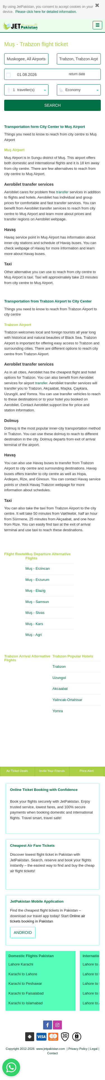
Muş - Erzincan (37, 568)
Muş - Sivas (35, 613)
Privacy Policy (77, 1048)
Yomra (58, 711)
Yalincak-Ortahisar (67, 700)
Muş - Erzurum (37, 580)
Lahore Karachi (20, 964)
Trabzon (59, 666)
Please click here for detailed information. (46, 12)
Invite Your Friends (52, 771)
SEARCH (52, 105)
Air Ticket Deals (17, 771)
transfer (62, 192)
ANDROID (23, 932)
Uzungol (59, 678)
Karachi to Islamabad (25, 1003)
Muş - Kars (34, 624)
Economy (73, 90)
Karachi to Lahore (22, 974)
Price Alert (87, 771)
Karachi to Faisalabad (26, 993)
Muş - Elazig (35, 590)
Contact (52, 1053)
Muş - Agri (33, 635)
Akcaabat (60, 688)
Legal (94, 1048)
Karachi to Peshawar (25, 983)
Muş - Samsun (37, 602)
